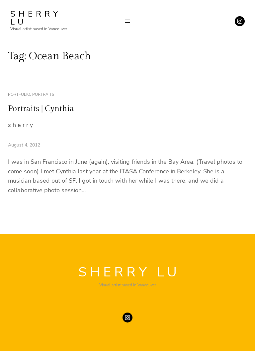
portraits (43, 94)
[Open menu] (127, 21)
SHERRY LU (35, 18)
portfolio (19, 94)
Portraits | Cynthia (41, 108)
